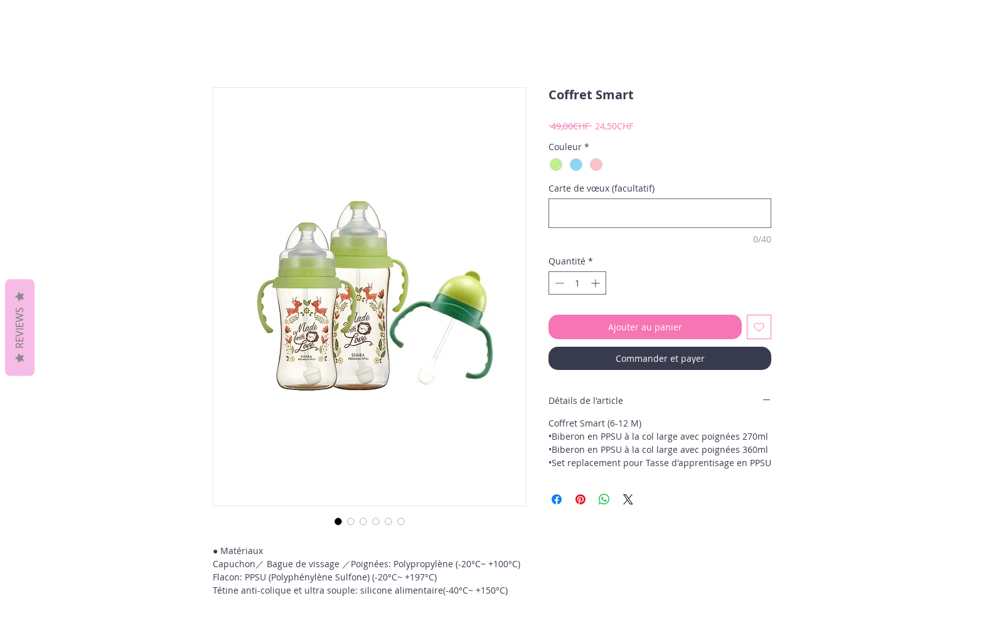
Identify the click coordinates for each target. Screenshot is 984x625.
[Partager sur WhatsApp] (604, 499)
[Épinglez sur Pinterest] (580, 499)
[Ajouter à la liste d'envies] (759, 327)
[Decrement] (558, 283)
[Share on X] (628, 499)
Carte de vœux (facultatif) (601, 188)
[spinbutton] (577, 283)
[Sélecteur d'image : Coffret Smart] (338, 521)
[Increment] (596, 283)
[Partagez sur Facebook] (556, 499)
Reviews (19, 327)
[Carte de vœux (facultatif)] (660, 213)
